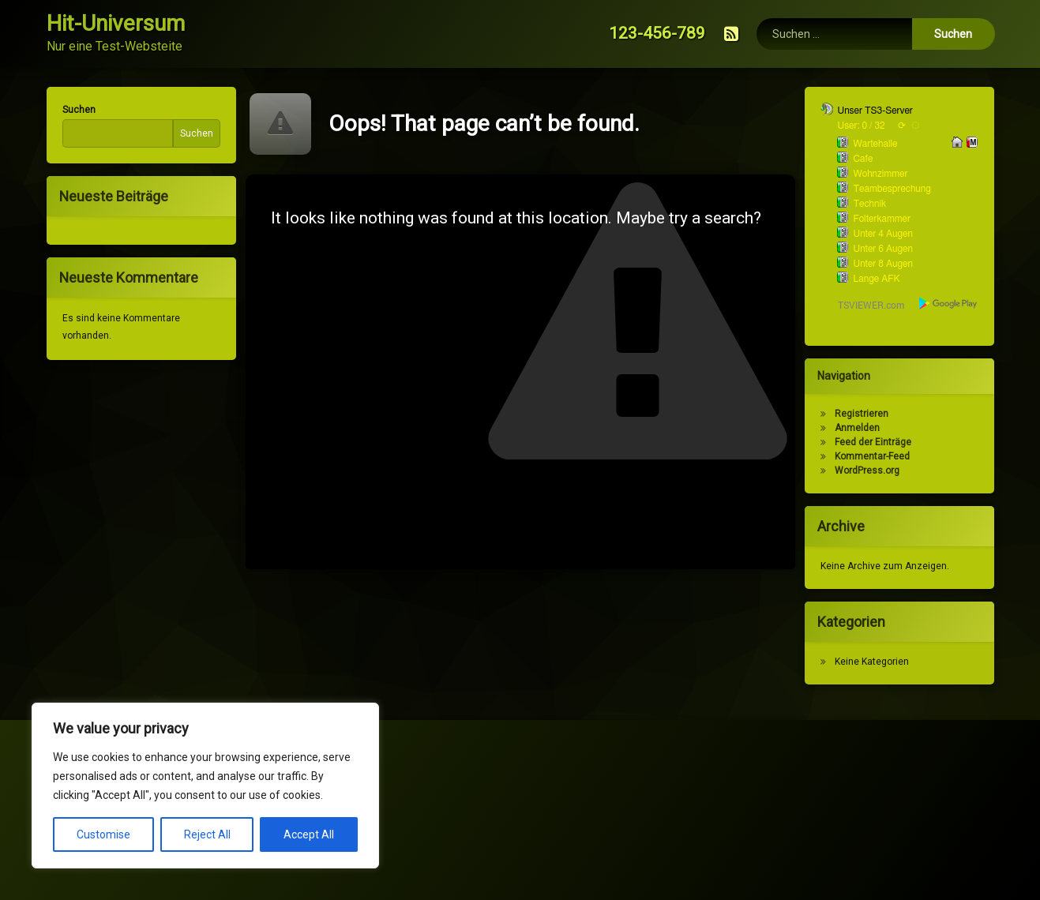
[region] (205, 785)
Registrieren (873, 413)
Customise (103, 834)
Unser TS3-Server (886, 110)
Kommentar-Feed (884, 456)
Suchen (67, 109)
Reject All (207, 834)
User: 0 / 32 (872, 125)
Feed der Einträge (885, 442)
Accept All (308, 834)
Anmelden (869, 427)
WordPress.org (879, 470)
